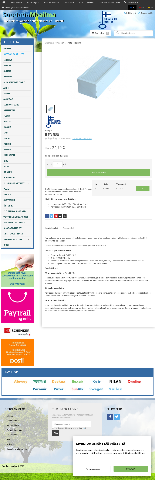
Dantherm (9, 110)
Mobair (7, 149)
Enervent (8, 59)
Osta (142, 188)
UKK (81, 2)
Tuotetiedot (51, 228)
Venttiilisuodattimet (15, 216)
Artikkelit (91, 2)
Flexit (6, 115)
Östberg (8, 205)
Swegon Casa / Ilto (13, 54)
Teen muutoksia (93, 469)
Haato (7, 121)
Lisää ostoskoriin (98, 172)
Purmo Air (9, 177)
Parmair (7, 76)
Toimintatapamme (51, 2)
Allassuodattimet (14, 82)
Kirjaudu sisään (147, 13)
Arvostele (82, 138)
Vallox (7, 48)
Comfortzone (11, 104)
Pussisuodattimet (14, 183)
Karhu (6, 138)
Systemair (9, 200)
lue (84, 428)
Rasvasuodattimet (14, 222)
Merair (7, 143)
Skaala (7, 194)
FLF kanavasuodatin (14, 211)
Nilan (6, 166)
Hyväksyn (130, 469)
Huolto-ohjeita (33, 2)
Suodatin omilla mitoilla (109, 2)
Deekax (7, 65)
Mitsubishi (9, 155)
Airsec (7, 93)
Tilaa (56, 432)
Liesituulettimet (13, 233)
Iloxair (7, 127)
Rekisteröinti (131, 13)
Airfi (6, 87)
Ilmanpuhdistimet (13, 239)
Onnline (8, 172)
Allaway (8, 99)
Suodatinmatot (12, 228)
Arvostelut (68, 228)
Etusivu (8, 415)
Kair (5, 132)
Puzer (6, 188)
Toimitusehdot (16, 2)
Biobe (6, 244)
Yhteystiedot (69, 2)
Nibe (5, 160)
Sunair (7, 71)
